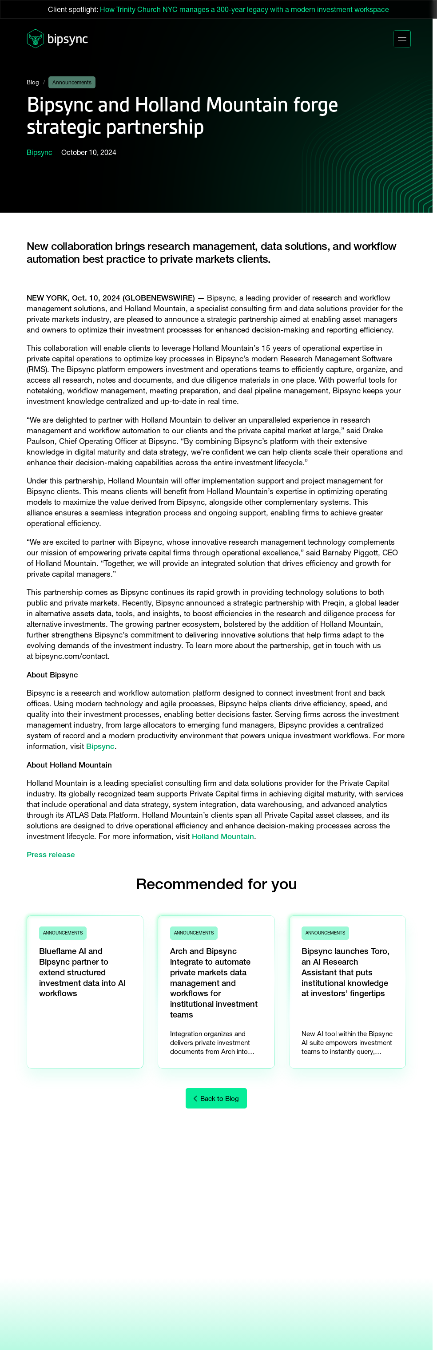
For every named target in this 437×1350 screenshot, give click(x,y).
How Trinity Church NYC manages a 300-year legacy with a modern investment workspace (244, 9)
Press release (51, 854)
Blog (33, 82)
